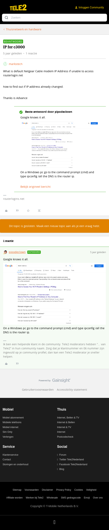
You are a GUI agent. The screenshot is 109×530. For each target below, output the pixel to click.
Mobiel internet (10, 427)
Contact (7, 459)
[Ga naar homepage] (18, 7)
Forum (62, 454)
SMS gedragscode (71, 497)
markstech (16, 64)
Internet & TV (64, 427)
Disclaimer (47, 490)
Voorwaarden (32, 490)
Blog (61, 469)
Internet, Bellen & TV (68, 417)
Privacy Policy (63, 490)
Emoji (87, 497)
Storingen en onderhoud (15, 464)
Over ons (98, 497)
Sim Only (7, 432)
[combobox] (54, 18)
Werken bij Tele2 (35, 497)
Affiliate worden (14, 497)
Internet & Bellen (66, 422)
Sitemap (17, 490)
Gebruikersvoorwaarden (38, 389)
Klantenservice (10, 454)
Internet (61, 432)
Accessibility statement (72, 389)
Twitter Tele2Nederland (71, 459)
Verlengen (8, 436)
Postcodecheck (65, 436)
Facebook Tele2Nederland (73, 464)
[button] (4, 8)
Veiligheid (91, 490)
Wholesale (52, 497)
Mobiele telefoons (12, 422)
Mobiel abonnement (13, 417)
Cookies (78, 490)
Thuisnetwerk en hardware (23, 29)
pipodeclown (17, 252)
